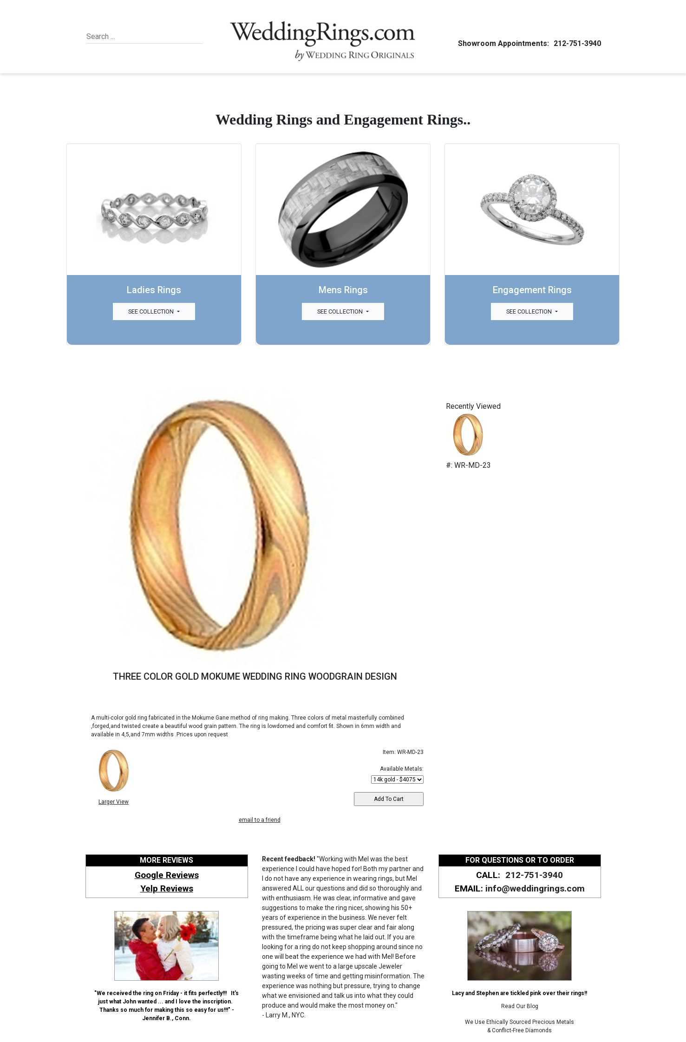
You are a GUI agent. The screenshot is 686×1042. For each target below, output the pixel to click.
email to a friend (260, 820)
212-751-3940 (576, 43)
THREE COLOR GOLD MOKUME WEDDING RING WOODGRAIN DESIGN (255, 676)
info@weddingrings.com (535, 888)
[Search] (128, 37)
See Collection (151, 311)
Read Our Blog (519, 1006)
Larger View (113, 802)
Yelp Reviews (166, 888)
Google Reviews (167, 875)
